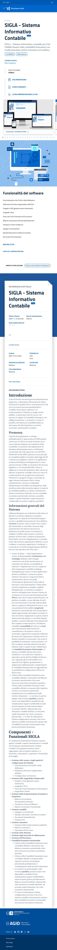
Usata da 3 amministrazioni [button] (13, 251)
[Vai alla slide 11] (25, 137)
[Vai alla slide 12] (27, 137)
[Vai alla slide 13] (29, 137)
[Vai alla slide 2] (5, 137)
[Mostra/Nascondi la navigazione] (4, 8)
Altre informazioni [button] (14, 382)
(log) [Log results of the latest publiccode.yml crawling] (10, 335)
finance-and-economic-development (37, 265)
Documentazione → (18, 79)
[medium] (28, 932)
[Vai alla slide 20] (45, 137)
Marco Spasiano (10, 63)
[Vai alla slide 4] (9, 137)
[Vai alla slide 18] (40, 137)
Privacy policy (10, 938)
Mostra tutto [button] (8, 244)
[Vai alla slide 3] (7, 137)
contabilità (10, 54)
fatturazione (21, 54)
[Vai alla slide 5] (11, 137)
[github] (18, 932)
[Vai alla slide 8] (18, 137)
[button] (7, 2)
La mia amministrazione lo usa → (24, 94)
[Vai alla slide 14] (31, 137)
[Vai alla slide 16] (36, 137)
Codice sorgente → (18, 87)
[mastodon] (22, 932)
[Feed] (15, 932)
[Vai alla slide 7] (16, 137)
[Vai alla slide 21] (47, 137)
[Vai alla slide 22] (49, 137)
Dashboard (9, 946)
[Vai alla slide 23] (51, 137)
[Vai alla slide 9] (20, 137)
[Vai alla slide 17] (38, 137)
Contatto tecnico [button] (14, 345)
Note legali (9, 942)
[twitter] (25, 932)
